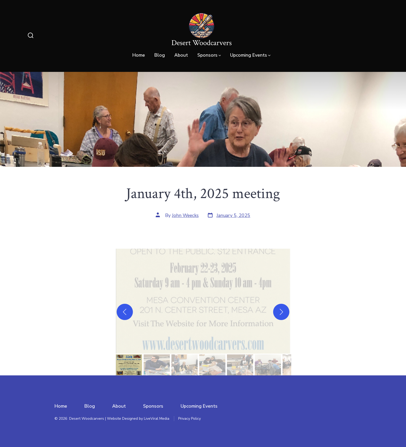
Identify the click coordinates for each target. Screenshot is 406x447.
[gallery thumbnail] (129, 364)
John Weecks (185, 215)
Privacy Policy (189, 418)
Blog (159, 55)
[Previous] (125, 312)
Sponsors (209, 55)
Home (138, 55)
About (181, 55)
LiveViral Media (156, 418)
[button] (203, 301)
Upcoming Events (250, 55)
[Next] (281, 312)
